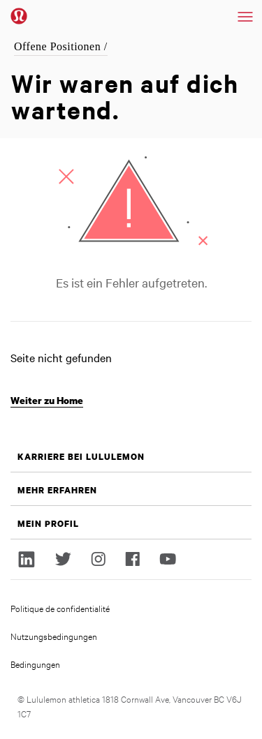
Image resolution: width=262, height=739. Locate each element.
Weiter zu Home (46, 400)
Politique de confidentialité (60, 608)
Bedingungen (35, 663)
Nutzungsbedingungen (53, 635)
